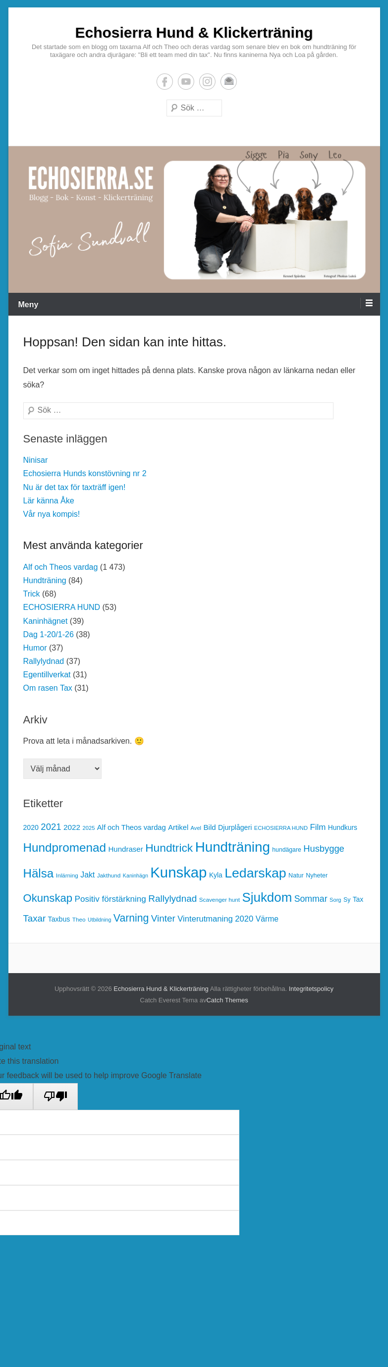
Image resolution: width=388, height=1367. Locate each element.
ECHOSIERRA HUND (62, 607)
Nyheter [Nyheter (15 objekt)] (317, 875)
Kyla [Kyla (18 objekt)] (215, 875)
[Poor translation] (55, 1096)
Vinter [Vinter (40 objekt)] (163, 918)
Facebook (165, 81)
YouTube (186, 81)
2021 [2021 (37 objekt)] (51, 826)
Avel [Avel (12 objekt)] (196, 828)
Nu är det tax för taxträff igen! (74, 487)
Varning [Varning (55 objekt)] (131, 918)
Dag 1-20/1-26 (48, 634)
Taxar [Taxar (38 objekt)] (34, 918)
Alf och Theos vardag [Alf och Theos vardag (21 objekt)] (131, 827)
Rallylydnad (43, 661)
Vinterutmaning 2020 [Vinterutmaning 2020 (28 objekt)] (215, 919)
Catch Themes (227, 1000)
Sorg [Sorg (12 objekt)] (335, 900)
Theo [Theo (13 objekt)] (79, 919)
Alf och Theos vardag (60, 567)
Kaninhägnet (45, 621)
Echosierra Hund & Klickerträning (194, 32)
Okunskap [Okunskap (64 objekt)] (48, 898)
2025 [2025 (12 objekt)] (89, 828)
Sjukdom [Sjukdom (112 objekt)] (267, 897)
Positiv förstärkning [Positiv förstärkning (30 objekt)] (110, 899)
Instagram (207, 81)
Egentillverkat (47, 674)
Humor (35, 648)
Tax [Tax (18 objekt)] (358, 899)
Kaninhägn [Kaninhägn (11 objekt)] (135, 875)
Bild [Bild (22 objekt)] (210, 827)
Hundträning (44, 580)
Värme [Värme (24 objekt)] (267, 919)
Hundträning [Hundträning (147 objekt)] (232, 847)
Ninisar (35, 460)
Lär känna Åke (48, 500)
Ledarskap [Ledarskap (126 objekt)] (255, 873)
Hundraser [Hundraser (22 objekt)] (125, 849)
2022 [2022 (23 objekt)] (71, 827)
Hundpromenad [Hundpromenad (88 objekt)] (65, 847)
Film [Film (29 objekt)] (318, 827)
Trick (31, 594)
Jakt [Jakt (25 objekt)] (87, 875)
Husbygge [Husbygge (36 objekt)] (323, 848)
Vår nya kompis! (51, 514)
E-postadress (229, 81)
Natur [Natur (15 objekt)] (296, 875)
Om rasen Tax (47, 688)
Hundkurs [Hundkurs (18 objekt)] (342, 827)
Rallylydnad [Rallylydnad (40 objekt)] (172, 898)
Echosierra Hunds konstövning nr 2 (85, 473)
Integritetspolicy (311, 988)
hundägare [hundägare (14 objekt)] (286, 849)
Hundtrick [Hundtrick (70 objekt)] (169, 847)
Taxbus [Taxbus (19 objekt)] (59, 919)
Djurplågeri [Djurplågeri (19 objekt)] (235, 827)
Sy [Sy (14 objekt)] (346, 899)
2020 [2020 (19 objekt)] (31, 827)
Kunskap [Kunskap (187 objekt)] (178, 872)
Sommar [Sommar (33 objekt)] (311, 899)
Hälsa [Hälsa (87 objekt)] (38, 873)
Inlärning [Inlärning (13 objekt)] (67, 875)
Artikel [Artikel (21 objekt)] (178, 827)
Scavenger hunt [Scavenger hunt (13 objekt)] (219, 899)
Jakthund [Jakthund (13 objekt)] (109, 875)
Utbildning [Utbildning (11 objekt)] (99, 920)
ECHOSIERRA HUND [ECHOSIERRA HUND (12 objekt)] (281, 828)
